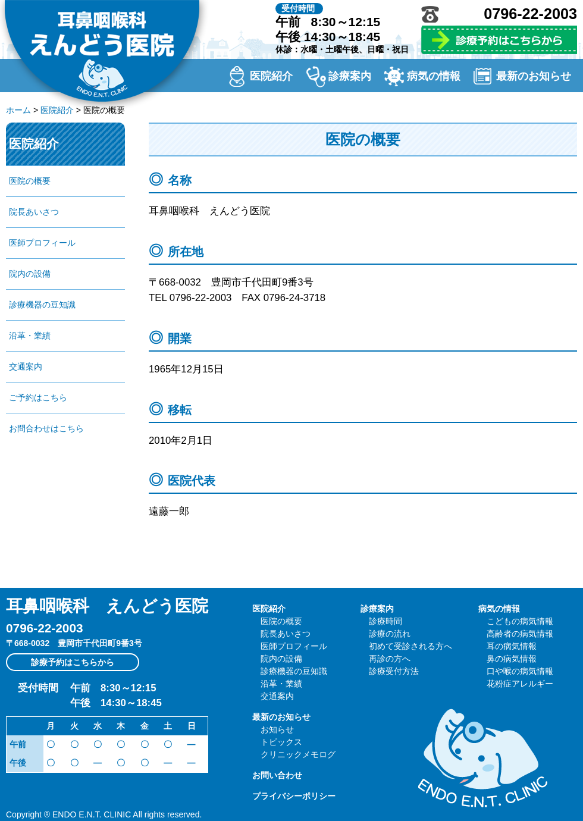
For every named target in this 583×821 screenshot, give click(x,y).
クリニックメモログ (298, 754)
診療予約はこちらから (72, 662)
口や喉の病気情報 (520, 671)
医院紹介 (271, 76)
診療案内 (349, 76)
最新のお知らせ (533, 76)
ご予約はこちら (38, 397)
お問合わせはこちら (46, 428)
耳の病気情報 (512, 646)
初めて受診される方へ (410, 646)
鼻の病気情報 (512, 658)
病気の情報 (433, 76)
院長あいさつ (34, 212)
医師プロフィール (42, 242)
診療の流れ (389, 633)
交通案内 (25, 366)
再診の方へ (389, 658)
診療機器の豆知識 (42, 304)
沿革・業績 (30, 335)
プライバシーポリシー (294, 796)
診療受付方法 (394, 671)
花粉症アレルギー (520, 683)
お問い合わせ (277, 775)
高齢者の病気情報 (520, 633)
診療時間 (385, 621)
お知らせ (277, 729)
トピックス (281, 742)
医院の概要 (30, 181)
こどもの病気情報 (520, 621)
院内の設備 (30, 273)
